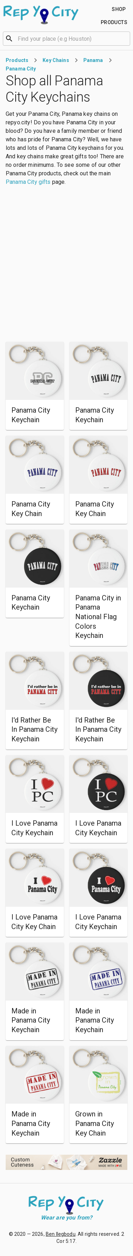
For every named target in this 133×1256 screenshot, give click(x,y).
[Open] (127, 38)
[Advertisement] (66, 264)
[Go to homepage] (41, 15)
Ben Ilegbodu (61, 1234)
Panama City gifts (28, 182)
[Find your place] (118, 9)
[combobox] (66, 38)
